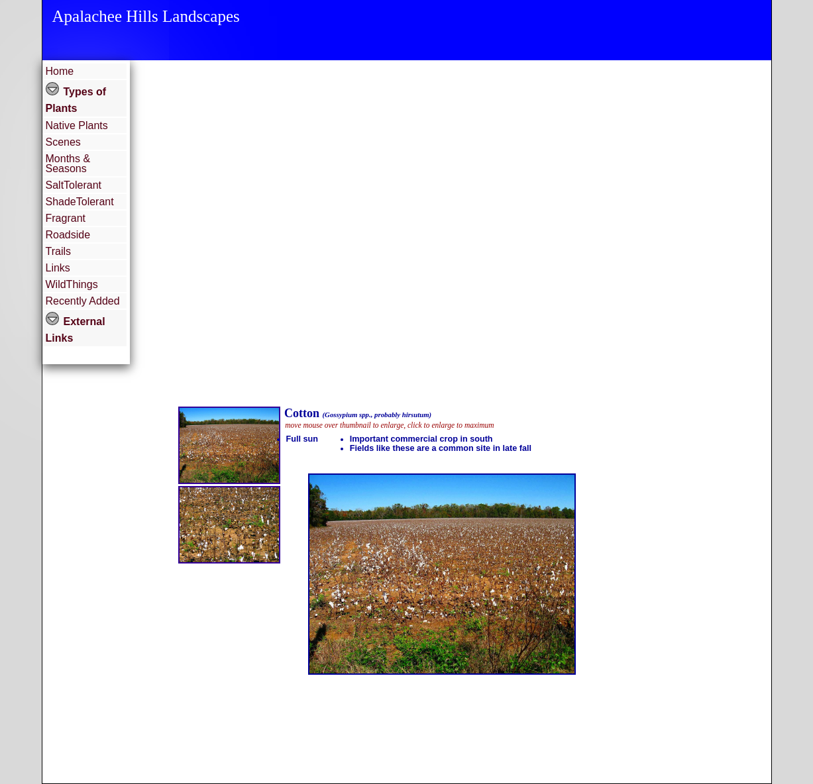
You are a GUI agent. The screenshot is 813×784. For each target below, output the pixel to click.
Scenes (63, 142)
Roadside (68, 234)
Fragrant (65, 218)
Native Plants (77, 125)
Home (60, 71)
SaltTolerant (74, 185)
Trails (59, 251)
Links (58, 267)
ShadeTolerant (80, 201)
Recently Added (83, 301)
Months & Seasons (68, 163)
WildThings (72, 284)
